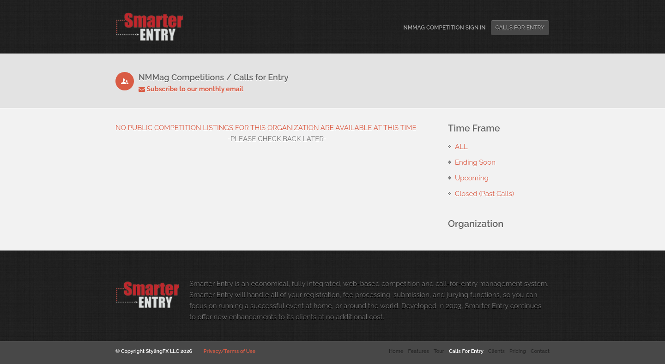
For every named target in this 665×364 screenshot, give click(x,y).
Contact (540, 351)
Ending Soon (475, 162)
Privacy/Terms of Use (229, 351)
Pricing (517, 351)
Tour (439, 351)
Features (418, 351)
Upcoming (472, 178)
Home (396, 351)
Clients (496, 351)
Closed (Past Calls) (484, 194)
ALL (461, 147)
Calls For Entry (520, 27)
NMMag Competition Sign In (444, 27)
